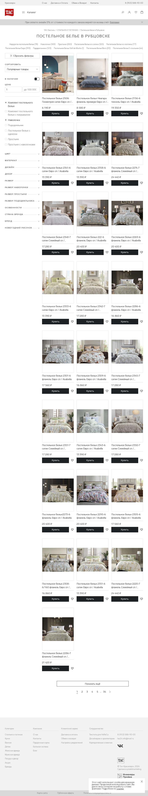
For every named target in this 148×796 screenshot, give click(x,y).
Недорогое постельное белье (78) (23, 44)
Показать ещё (92, 683)
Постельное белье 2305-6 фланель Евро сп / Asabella (126, 516)
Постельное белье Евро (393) (18, 48)
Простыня (12, 139)
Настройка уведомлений (72, 743)
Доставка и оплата (69, 734)
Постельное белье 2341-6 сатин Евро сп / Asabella (56, 169)
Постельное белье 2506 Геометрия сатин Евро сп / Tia (56, 100)
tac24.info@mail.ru (125, 738)
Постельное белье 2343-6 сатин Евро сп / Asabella (91, 447)
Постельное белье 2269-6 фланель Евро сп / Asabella (126, 239)
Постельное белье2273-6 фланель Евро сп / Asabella (57, 516)
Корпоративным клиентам (100, 743)
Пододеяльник (14, 125)
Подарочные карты (41, 743)
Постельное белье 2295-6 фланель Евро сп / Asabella (91, 516)
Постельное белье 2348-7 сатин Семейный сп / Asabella (56, 239)
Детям (7, 747)
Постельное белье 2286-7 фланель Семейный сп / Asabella (56, 655)
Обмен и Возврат (79, 3)
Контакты (94, 3)
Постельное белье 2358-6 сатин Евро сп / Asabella (91, 169)
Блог (35, 750)
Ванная (8, 743)
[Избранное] (135, 12)
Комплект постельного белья (19, 104)
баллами (114, 22)
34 (104, 691)
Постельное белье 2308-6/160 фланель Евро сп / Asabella (56, 585)
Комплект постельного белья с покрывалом (19, 113)
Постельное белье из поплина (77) (121, 44)
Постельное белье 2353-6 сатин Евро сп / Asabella (56, 308)
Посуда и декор (11, 758)
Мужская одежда (12, 754)
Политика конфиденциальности (97, 793)
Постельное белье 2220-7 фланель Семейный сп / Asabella (125, 585)
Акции (7, 763)
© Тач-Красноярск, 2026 (128, 766)
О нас (44, 3)
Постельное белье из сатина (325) (89, 44)
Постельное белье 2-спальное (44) (128, 48)
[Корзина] (141, 13)
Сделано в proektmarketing (129, 769)
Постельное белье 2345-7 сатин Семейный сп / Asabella (125, 377)
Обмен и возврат (68, 738)
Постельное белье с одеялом (17, 132)
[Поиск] (123, 13)
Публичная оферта (65, 793)
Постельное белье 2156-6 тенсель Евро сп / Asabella (125, 100)
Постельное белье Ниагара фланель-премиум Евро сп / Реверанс (92, 100)
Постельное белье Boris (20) (98, 48)
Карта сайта (42, 793)
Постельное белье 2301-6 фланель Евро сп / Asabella (57, 377)
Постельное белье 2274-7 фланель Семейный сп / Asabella (125, 169)
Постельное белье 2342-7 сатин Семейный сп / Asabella (91, 308)
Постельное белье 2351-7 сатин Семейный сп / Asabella (56, 447)
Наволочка (12, 120)
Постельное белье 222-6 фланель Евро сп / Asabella (91, 239)
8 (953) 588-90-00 (134, 3)
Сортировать (13, 64)
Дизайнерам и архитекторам (102, 738)
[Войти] (129, 12)
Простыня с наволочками (20, 144)
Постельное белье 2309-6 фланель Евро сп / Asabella (91, 377)
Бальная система (40, 747)
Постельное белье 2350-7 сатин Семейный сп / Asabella (125, 447)
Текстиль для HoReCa (98, 734)
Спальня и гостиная (13, 734)
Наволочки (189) (48, 44)
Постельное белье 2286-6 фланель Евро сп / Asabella (126, 308)
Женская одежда (12, 750)
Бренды (8, 767)
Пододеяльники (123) (42, 48)
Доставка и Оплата (59, 3)
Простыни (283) (65, 44)
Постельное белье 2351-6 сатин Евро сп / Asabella (91, 585)
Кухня (7, 738)
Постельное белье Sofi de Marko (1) (69, 48)
